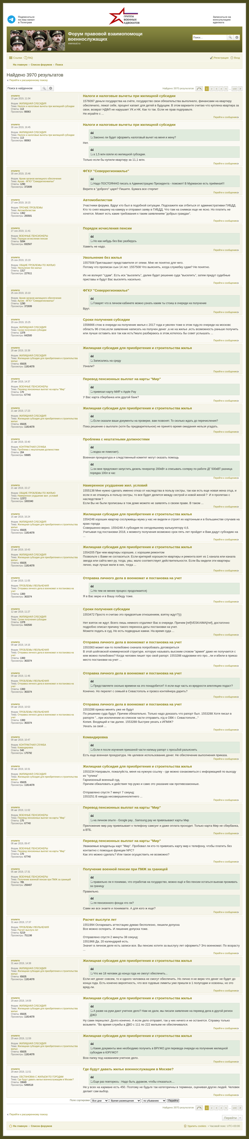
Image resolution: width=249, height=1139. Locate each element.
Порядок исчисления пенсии (33, 238)
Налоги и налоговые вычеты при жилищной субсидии (46, 106)
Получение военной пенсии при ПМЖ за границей (44, 879)
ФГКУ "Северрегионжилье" (106, 171)
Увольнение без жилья (30, 268)
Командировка (25, 747)
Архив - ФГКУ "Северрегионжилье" (36, 181)
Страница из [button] (199, 88)
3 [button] (216, 88)
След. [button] (240, 88)
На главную (20, 1126)
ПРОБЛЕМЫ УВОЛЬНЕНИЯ (34, 585)
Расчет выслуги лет (28, 930)
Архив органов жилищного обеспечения (40, 178)
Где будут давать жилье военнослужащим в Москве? (46, 1079)
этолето (15, 96)
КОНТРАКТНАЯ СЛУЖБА (32, 447)
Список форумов (41, 1126)
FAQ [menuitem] (30, 57)
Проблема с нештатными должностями (38, 449)
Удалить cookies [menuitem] (196, 1126)
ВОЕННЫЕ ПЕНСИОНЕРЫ (33, 236)
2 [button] (211, 88)
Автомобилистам (27, 210)
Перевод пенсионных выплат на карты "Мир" (41, 389)
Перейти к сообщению (225, 117)
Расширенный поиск (237, 37)
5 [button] (226, 88)
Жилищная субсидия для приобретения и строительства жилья (137, 348)
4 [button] (221, 88)
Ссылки (17, 57)
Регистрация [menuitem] (221, 57)
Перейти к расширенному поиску (28, 80)
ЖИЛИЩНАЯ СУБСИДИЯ (32, 103)
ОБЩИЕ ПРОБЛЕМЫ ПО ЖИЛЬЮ (37, 265)
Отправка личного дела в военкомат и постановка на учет (132, 578)
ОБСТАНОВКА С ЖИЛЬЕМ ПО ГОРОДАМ (41, 1077)
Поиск (230, 37)
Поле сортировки (80, 1100)
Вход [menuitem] (237, 57)
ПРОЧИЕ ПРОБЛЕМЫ (31, 207)
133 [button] (234, 88)
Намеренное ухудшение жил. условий (38, 496)
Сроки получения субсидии (32, 330)
